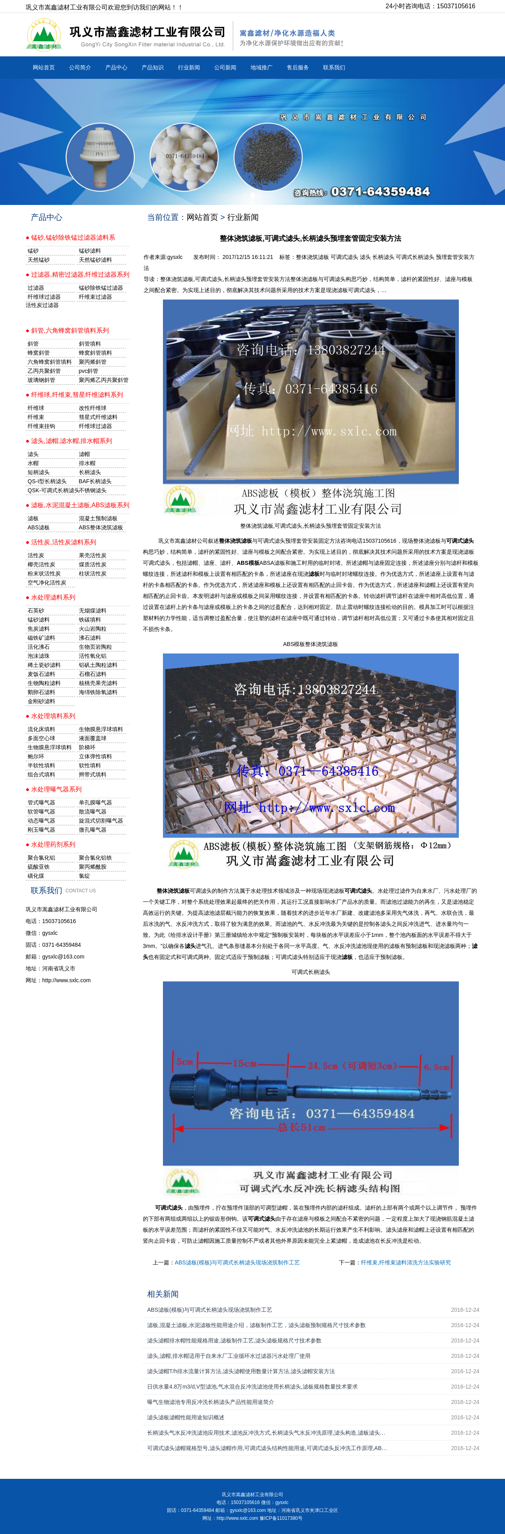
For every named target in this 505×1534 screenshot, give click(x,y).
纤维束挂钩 (41, 426)
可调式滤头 (344, 257)
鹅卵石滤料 (41, 692)
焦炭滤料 (39, 629)
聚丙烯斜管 (93, 362)
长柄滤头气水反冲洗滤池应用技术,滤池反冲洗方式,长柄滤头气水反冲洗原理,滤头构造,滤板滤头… (266, 1433)
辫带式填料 (93, 774)
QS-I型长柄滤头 (47, 481)
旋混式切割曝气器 (101, 820)
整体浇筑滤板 (312, 257)
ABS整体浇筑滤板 (101, 527)
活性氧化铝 (93, 656)
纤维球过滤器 (44, 297)
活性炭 (36, 555)
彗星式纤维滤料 (98, 417)
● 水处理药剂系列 (50, 844)
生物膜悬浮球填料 (101, 729)
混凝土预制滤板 (98, 518)
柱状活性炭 (93, 573)
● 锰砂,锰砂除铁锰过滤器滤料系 (70, 237)
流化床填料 (41, 729)
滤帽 (84, 454)
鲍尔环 (36, 756)
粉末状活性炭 (44, 573)
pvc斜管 (89, 371)
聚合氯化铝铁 (95, 857)
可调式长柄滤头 (415, 257)
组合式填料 (41, 774)
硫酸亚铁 (39, 867)
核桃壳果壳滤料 (98, 683)
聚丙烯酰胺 (93, 867)
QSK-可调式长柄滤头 (51, 490)
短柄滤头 (39, 472)
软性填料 (90, 765)
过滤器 (36, 288)
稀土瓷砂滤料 (44, 665)
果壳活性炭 (93, 555)
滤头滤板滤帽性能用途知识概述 (185, 1417)
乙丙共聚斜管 (44, 371)
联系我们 (334, 67)
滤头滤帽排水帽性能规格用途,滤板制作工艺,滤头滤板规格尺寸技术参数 (234, 1340)
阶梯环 (87, 747)
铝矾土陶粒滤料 (98, 665)
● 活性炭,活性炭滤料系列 (61, 542)
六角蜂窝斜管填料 (50, 362)
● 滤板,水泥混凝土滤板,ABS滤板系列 (77, 505)
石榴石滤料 (93, 674)
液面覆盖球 (93, 738)
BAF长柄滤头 (95, 481)
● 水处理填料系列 (50, 716)
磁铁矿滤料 (41, 638)
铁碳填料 (90, 619)
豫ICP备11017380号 (281, 1518)
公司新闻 (225, 67)
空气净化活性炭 (47, 582)
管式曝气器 (41, 802)
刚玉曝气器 (41, 830)
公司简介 (80, 67)
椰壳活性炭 (41, 564)
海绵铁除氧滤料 (98, 692)
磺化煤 (36, 876)
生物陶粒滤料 (44, 683)
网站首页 (44, 67)
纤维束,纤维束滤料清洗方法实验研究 (406, 1262)
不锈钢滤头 (93, 490)
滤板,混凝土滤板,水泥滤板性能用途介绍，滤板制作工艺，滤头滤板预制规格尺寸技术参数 (256, 1325)
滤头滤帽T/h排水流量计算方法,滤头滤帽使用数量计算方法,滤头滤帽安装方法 (241, 1371)
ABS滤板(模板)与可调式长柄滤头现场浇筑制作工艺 (237, 1262)
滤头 (365, 257)
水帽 (33, 463)
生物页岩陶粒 (95, 647)
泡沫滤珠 (39, 656)
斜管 (33, 344)
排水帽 (87, 463)
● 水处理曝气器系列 (54, 789)
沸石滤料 (90, 638)
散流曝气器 (93, 811)
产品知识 (153, 67)
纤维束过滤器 (95, 297)
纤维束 (36, 417)
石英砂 (36, 610)
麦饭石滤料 (41, 674)
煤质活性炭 (93, 564)
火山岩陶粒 (93, 629)
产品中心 (116, 67)
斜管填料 (90, 344)
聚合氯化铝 (41, 857)
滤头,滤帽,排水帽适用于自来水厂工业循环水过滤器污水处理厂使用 (228, 1356)
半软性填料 (41, 765)
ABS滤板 (39, 527)
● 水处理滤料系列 (50, 597)
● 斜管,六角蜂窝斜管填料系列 (67, 330)
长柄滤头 (383, 257)
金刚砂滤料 (41, 701)
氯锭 (84, 876)
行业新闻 (189, 67)
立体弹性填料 (95, 756)
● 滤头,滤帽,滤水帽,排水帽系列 (69, 440)
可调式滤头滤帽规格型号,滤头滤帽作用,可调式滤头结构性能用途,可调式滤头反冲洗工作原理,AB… (267, 1448)
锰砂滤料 (39, 619)
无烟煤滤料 (93, 610)
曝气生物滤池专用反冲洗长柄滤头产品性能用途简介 (210, 1402)
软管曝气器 (41, 811)
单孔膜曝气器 (95, 802)
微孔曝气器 (93, 830)
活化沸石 (39, 647)
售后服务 (298, 67)
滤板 (33, 518)
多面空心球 (41, 738)
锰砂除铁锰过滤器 (101, 288)
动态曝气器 (41, 820)
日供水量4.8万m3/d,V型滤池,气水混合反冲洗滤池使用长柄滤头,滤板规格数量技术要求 (252, 1386)
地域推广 (262, 67)
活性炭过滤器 (42, 305)
